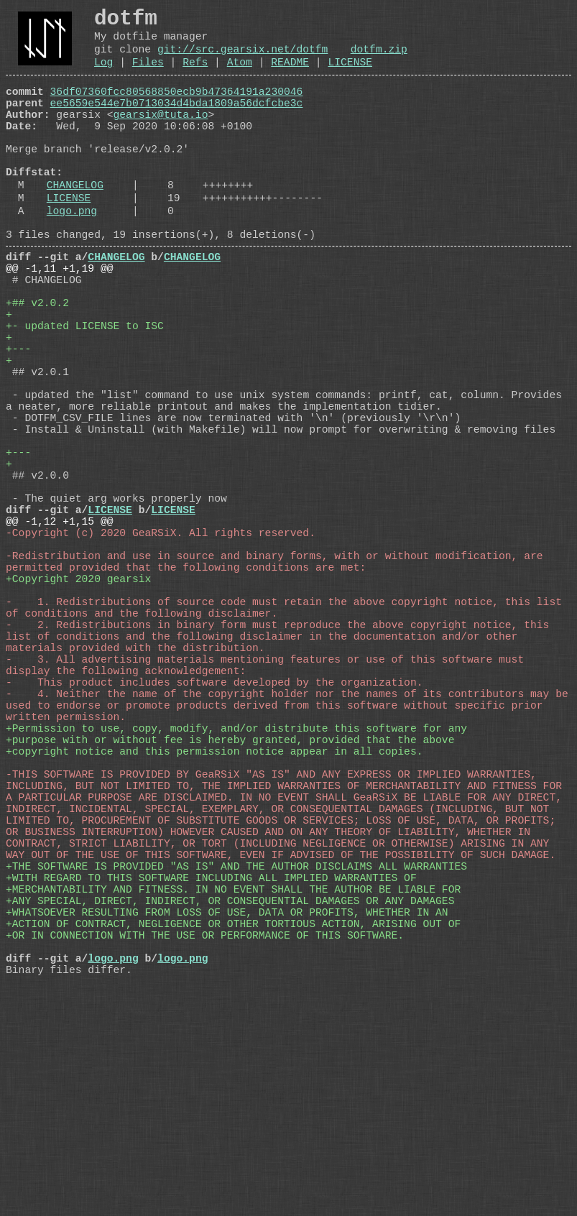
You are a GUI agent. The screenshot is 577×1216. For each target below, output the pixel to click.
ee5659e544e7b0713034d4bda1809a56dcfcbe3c (176, 121)
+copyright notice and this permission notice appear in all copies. (214, 925)
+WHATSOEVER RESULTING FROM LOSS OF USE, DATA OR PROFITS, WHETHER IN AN (227, 1126)
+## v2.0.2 (37, 364)
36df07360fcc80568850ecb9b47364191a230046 (176, 107)
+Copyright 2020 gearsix (78, 709)
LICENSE (350, 75)
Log (103, 75)
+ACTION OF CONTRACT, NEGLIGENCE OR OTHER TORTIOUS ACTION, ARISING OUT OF (233, 1140)
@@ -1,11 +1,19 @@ (60, 321)
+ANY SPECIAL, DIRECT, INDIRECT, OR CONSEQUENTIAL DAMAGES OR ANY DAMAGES (230, 1112)
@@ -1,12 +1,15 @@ (60, 637)
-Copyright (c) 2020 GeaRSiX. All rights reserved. (160, 652)
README (290, 75)
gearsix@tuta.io (161, 136)
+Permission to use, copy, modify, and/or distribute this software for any (236, 896)
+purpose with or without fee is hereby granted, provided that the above (230, 910)
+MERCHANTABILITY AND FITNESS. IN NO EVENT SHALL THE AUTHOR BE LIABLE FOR (233, 1097)
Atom (239, 75)
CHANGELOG (75, 223)
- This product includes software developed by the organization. (214, 839)
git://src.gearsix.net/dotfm (242, 59)
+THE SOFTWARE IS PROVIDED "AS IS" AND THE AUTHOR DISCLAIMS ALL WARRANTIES (236, 1068)
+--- (18, 422)
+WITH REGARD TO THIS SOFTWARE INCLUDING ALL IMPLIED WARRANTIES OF (211, 1083)
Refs (195, 75)
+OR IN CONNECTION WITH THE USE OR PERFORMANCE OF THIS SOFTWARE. (205, 1155)
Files (148, 75)
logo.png (72, 255)
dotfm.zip (379, 59)
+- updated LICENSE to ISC (85, 393)
